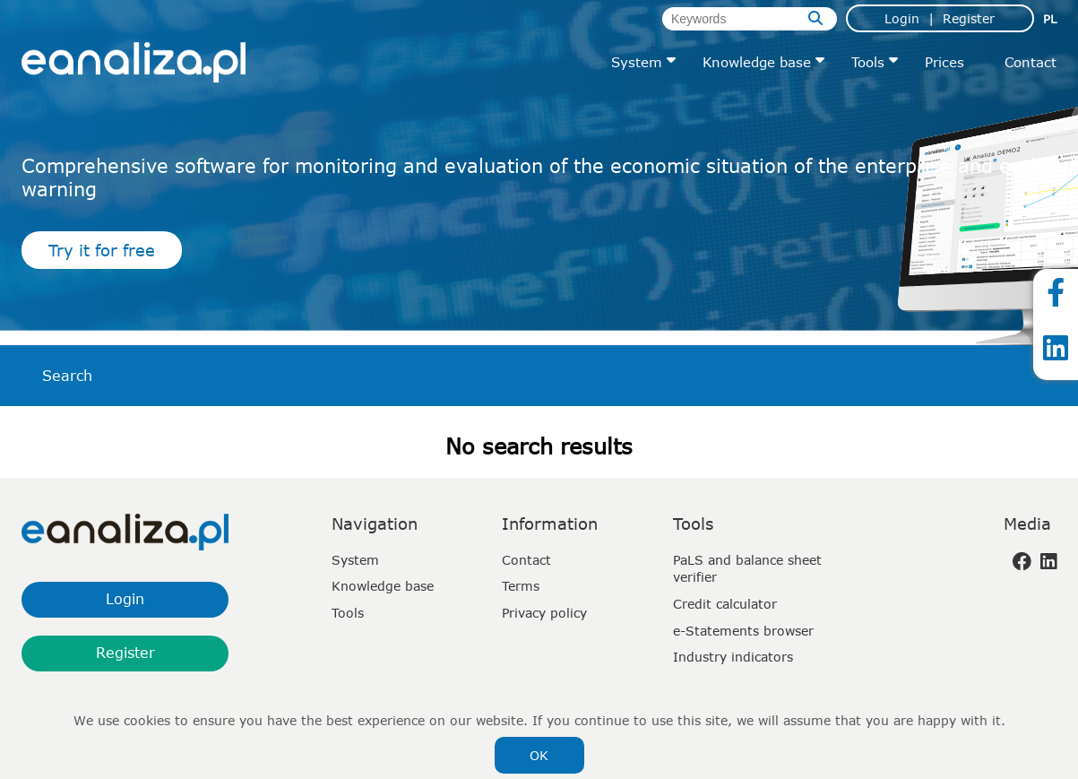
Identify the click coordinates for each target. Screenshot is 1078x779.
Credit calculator (725, 603)
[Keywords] (749, 18)
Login (901, 18)
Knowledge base (757, 62)
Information (550, 523)
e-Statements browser (743, 630)
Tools (867, 62)
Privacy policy (544, 612)
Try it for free (101, 250)
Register (969, 18)
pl (1049, 19)
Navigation (375, 523)
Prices (944, 62)
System (636, 62)
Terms (520, 585)
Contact (1030, 62)
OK (539, 755)
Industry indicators (733, 656)
